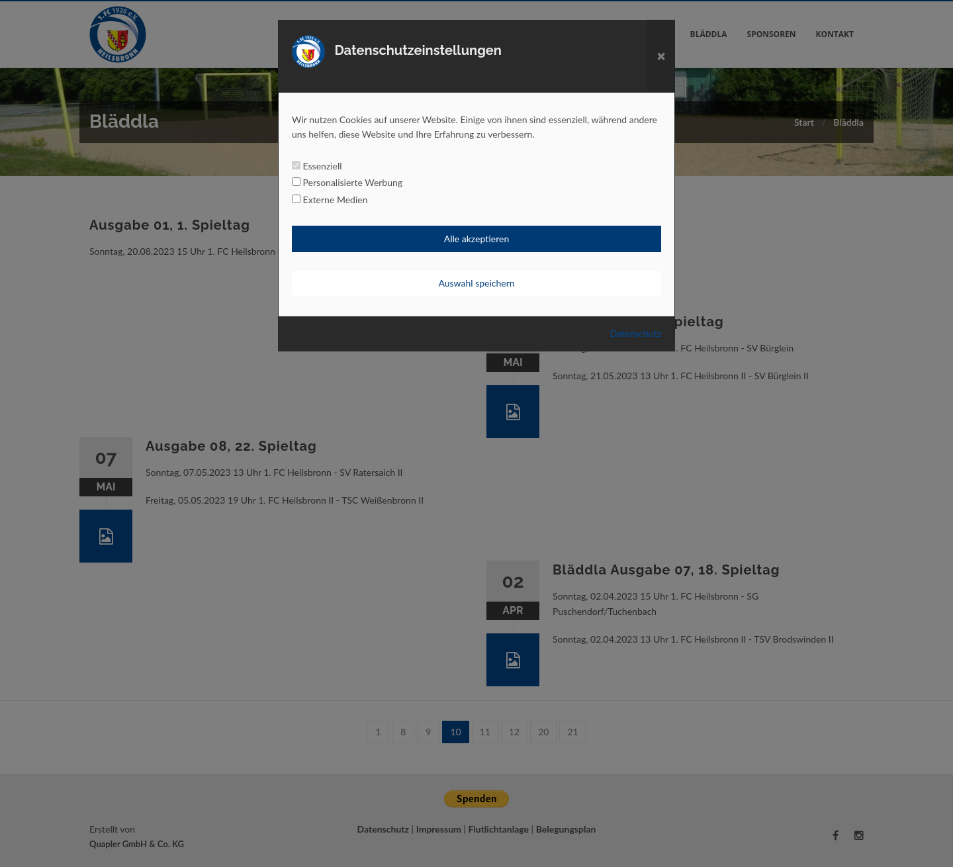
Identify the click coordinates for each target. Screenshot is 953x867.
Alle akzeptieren (476, 238)
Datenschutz (635, 333)
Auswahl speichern (476, 283)
